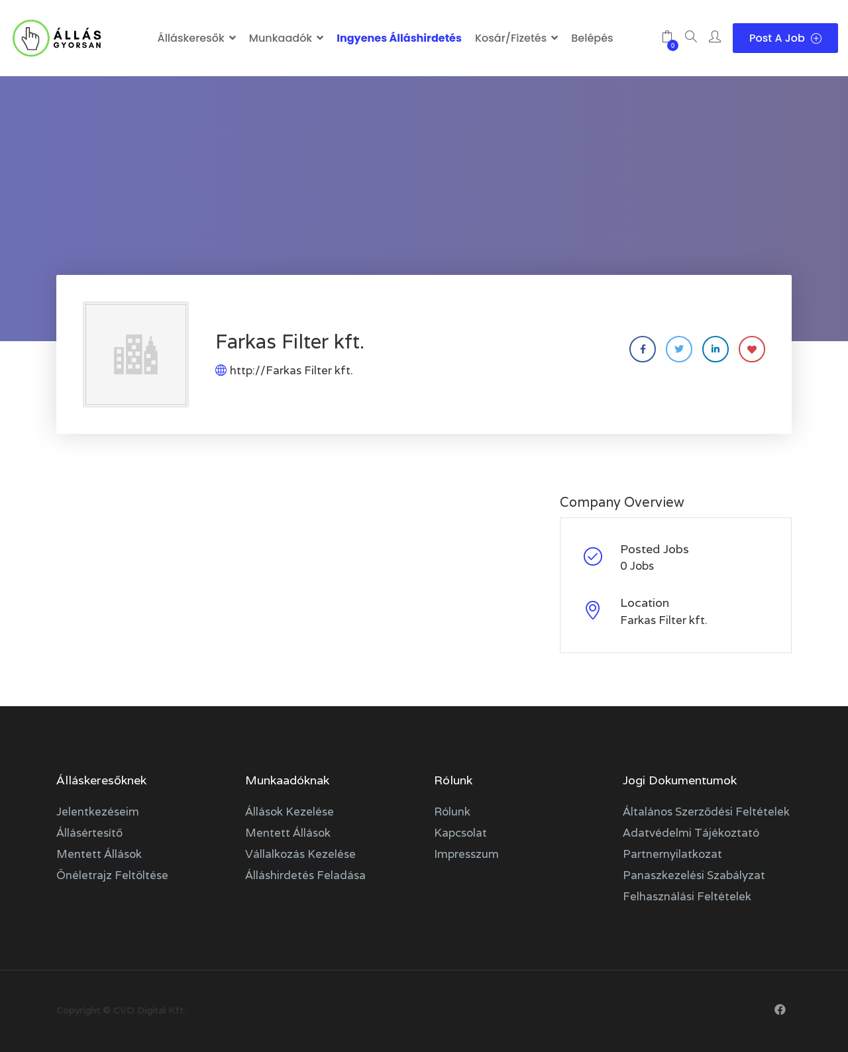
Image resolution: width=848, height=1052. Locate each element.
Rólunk (452, 811)
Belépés (592, 38)
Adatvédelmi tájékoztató (691, 832)
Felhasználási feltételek (687, 896)
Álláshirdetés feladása (305, 875)
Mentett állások (99, 854)
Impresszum (466, 854)
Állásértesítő (89, 832)
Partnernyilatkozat (672, 854)
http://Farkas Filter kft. (291, 370)
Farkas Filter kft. (664, 620)
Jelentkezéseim (97, 811)
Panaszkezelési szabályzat (694, 875)
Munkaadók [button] (280, 38)
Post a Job (785, 38)
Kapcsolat (460, 832)
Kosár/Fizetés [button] (511, 38)
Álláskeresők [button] (190, 38)
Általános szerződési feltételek (706, 811)
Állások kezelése (289, 811)
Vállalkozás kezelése (300, 854)
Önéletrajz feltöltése (112, 875)
